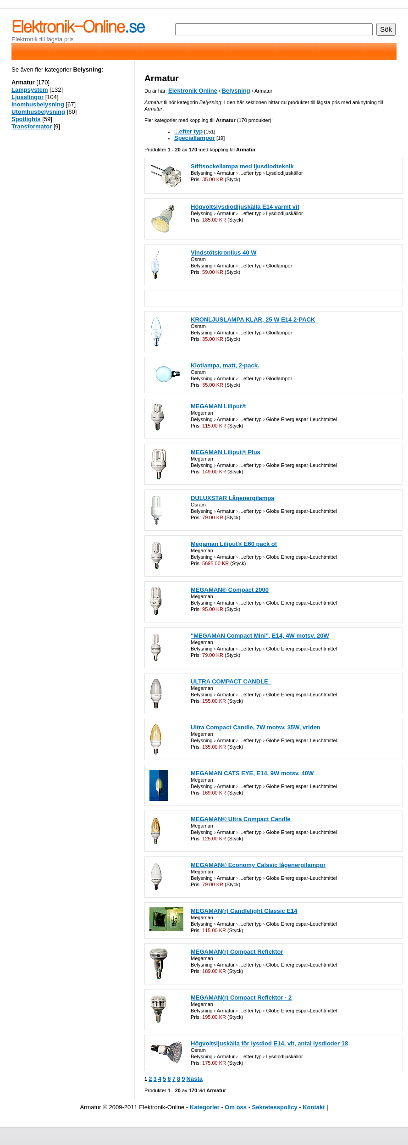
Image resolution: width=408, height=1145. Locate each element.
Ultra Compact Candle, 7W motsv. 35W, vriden (255, 727)
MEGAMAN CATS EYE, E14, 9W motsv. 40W (252, 773)
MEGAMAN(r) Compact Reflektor (237, 951)
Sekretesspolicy (275, 1107)
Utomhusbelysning (38, 111)
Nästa (195, 1078)
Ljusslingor (27, 97)
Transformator (31, 126)
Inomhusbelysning (37, 104)
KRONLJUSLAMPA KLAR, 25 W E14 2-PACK (253, 319)
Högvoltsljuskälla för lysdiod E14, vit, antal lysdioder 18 (269, 1043)
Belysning (236, 90)
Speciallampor (194, 137)
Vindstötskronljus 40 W (224, 252)
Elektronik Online (192, 90)
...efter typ (188, 131)
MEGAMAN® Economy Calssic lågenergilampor (258, 865)
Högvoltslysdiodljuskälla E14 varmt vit (245, 206)
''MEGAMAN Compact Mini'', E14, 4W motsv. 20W (260, 635)
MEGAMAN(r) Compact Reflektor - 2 (241, 997)
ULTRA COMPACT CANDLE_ (231, 681)
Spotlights (26, 119)
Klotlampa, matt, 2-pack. (225, 365)
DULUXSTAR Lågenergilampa (233, 498)
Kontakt (314, 1107)
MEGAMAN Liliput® (218, 406)
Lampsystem (29, 89)
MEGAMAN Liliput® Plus (225, 452)
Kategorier (205, 1107)
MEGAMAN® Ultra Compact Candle (241, 819)
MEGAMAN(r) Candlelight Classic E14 (244, 910)
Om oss (236, 1107)
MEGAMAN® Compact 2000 (230, 589)
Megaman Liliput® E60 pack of (234, 543)
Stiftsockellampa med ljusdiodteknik (242, 166)
